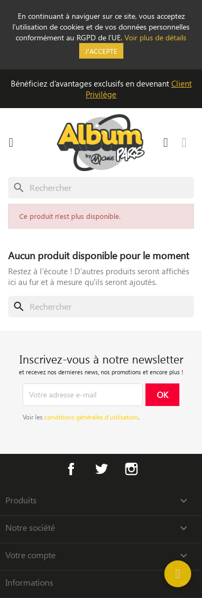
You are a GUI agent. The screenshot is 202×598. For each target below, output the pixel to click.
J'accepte (101, 50)
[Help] (177, 573)
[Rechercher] (101, 187)
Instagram (131, 469)
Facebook (71, 469)
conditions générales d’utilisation (91, 416)
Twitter (101, 469)
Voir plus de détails (155, 37)
